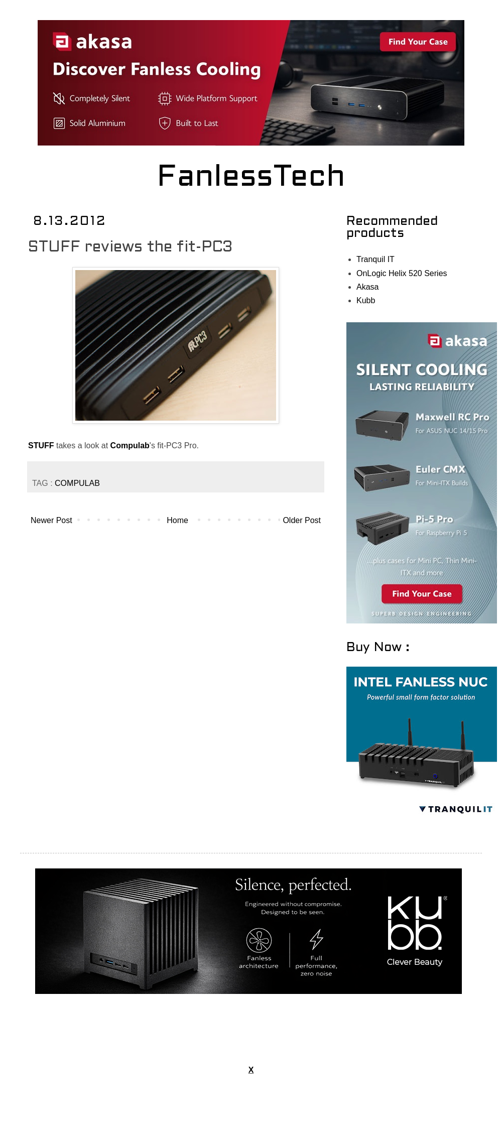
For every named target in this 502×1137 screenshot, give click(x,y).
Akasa (367, 287)
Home (177, 520)
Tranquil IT (375, 259)
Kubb (365, 300)
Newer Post (51, 520)
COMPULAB (77, 483)
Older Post (302, 520)
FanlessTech (251, 178)
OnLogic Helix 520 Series (401, 273)
